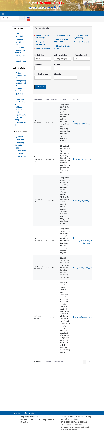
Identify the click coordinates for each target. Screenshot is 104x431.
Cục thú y (19, 153)
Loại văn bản (39, 55)
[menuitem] (16, 413)
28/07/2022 (50, 268)
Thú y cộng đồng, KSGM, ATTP (20, 101)
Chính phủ (20, 140)
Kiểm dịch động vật (43, 48)
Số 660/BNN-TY (37, 122)
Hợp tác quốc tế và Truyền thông (20, 117)
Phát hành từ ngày (41, 74)
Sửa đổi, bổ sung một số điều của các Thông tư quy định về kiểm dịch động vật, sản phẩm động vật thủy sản (64, 267)
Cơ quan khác (21, 156)
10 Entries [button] (39, 362)
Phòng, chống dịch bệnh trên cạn (20, 75)
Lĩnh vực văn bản (60, 55)
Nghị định (19, 36)
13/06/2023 (50, 201)
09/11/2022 (50, 241)
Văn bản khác (21, 61)
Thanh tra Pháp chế (81, 42)
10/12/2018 (50, 317)
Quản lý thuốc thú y (62, 35)
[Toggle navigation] (3, 13)
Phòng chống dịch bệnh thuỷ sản (20, 83)
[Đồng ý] (22, 18)
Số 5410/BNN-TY (38, 159)
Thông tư (19, 39)
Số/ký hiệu (38, 64)
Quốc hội (19, 137)
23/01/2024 (50, 123)
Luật (17, 33)
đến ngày (57, 74)
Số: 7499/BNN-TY (38, 240)
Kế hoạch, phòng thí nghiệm (19, 109)
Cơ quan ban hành (80, 55)
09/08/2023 (50, 159)
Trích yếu (57, 64)
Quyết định (20, 47)
